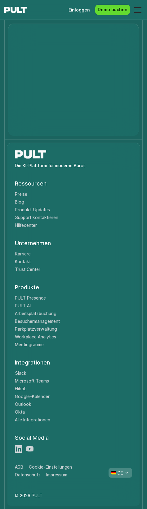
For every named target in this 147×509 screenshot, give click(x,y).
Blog (19, 201)
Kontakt (23, 261)
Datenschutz (28, 474)
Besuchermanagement (37, 321)
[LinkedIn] (18, 449)
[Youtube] (29, 449)
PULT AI (23, 305)
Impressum (56, 474)
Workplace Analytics (35, 336)
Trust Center (27, 269)
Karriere (23, 253)
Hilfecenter (26, 225)
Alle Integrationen (32, 419)
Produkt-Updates (32, 209)
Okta (20, 412)
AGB (19, 467)
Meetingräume (29, 344)
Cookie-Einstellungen (50, 467)
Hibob (21, 388)
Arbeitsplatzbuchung (35, 313)
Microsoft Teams (32, 380)
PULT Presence (30, 297)
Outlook (23, 404)
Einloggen (79, 9)
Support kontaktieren (36, 217)
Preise (21, 194)
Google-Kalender (32, 396)
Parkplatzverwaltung (36, 329)
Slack (20, 373)
